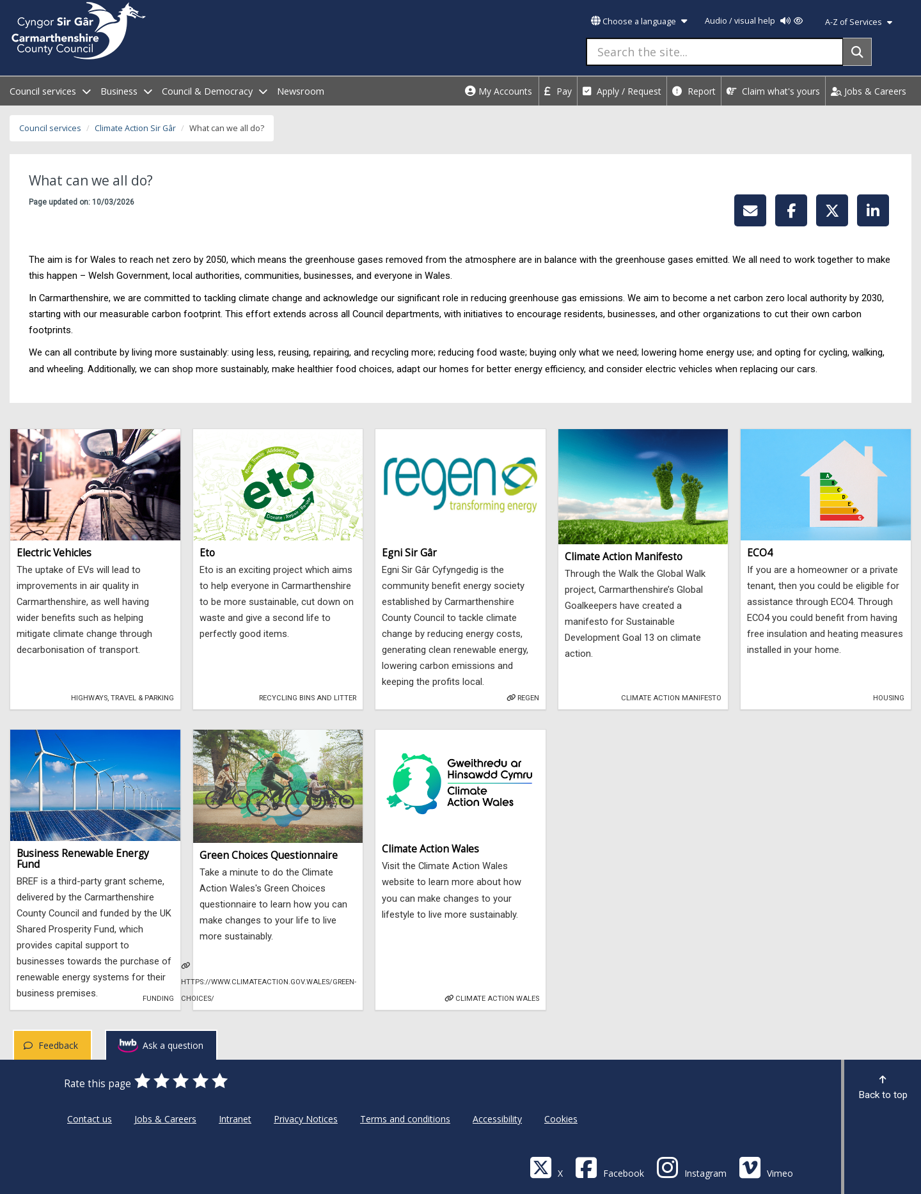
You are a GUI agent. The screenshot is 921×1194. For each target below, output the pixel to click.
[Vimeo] (766, 1166)
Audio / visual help (754, 20)
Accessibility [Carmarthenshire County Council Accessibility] (497, 1119)
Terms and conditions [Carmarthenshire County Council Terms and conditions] (405, 1119)
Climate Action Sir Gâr (135, 128)
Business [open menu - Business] (126, 91)
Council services (50, 128)
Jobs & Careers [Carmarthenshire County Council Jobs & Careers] (165, 1119)
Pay (558, 91)
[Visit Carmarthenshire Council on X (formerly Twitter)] (546, 1166)
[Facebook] (609, 1166)
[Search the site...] (715, 52)
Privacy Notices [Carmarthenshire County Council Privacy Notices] (306, 1119)
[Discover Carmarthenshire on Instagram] (691, 1166)
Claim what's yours (773, 91)
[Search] (857, 52)
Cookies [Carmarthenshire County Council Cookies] (561, 1119)
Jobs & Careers (868, 91)
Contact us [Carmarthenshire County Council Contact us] (89, 1119)
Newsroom (300, 91)
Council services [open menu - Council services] (50, 91)
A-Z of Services (858, 22)
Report (694, 91)
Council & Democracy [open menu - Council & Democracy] (214, 91)
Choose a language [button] (639, 21)
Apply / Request (622, 91)
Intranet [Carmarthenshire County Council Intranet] (235, 1119)
